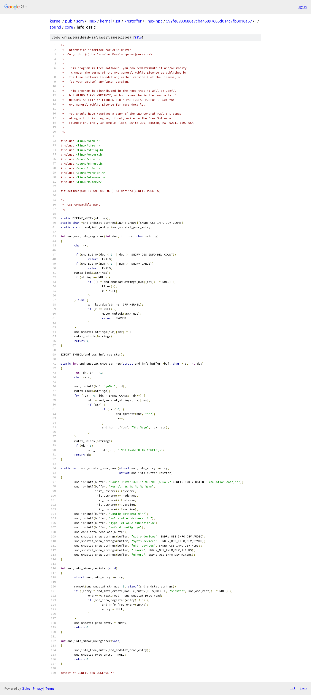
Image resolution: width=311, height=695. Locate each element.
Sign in (302, 7)
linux (91, 21)
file (138, 37)
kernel (55, 21)
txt (292, 688)
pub (69, 21)
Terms (49, 688)
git (118, 21)
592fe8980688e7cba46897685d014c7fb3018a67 (209, 21)
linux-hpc (153, 21)
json (303, 688)
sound (55, 27)
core (69, 27)
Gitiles (26, 688)
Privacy (38, 688)
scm (80, 21)
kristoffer (133, 21)
